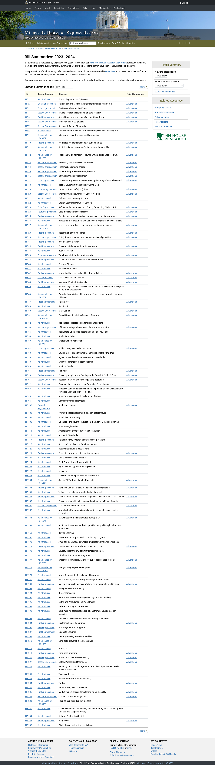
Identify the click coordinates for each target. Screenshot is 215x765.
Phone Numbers (117, 752)
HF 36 (28, 255)
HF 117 (28, 440)
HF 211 (28, 648)
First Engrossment (46, 117)
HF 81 (28, 371)
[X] (179, 43)
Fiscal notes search (163, 126)
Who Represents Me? (78, 745)
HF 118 (28, 444)
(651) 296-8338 (117, 748)
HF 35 (28, 251)
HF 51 (28, 315)
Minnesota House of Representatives (61, 32)
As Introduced (44, 130)
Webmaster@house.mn (148, 763)
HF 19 (28, 189)
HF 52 (28, 323)
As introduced (44, 99)
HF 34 (28, 246)
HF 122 (28, 457)
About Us (130, 43)
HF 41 (28, 268)
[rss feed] (182, 43)
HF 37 (28, 259)
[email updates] (186, 43)
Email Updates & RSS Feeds (163, 754)
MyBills (153, 751)
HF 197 (28, 606)
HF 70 (28, 357)
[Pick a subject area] (82, 43)
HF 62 (28, 348)
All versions (131, 104)
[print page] (189, 43)
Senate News (156, 748)
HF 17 (28, 180)
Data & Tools (118, 43)
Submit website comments (122, 755)
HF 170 (28, 542)
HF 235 (28, 687)
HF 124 (28, 462)
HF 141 (28, 492)
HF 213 (28, 653)
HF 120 (28, 449)
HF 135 (28, 488)
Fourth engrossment (47, 212)
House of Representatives (49, 48)
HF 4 (27, 113)
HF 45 (28, 286)
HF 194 (28, 593)
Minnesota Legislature (42, 2)
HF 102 (28, 413)
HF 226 (28, 657)
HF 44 (28, 282)
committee (110, 71)
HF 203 (28, 618)
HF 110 (28, 426)
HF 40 (28, 264)
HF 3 (27, 108)
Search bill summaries (165, 91)
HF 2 (27, 104)
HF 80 (28, 366)
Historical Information (38, 745)
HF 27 (28, 225)
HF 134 (28, 480)
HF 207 (28, 632)
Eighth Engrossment (47, 104)
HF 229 (28, 666)
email (129, 748)
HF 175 (28, 555)
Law (93, 8)
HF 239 (28, 701)
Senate (38, 8)
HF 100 (28, 405)
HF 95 (28, 396)
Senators (73, 751)
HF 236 (28, 692)
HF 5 (27, 117)
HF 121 (28, 453)
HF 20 (28, 194)
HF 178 (28, 567)
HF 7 (27, 126)
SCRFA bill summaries (165, 112)
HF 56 (28, 332)
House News (156, 745)
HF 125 (28, 466)
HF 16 (28, 176)
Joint (47, 8)
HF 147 (28, 501)
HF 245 (28, 720)
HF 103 (28, 417)
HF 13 (28, 162)
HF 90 (28, 375)
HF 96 (28, 401)
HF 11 (28, 147)
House (28, 8)
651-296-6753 (166, 763)
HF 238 (28, 696)
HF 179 (28, 575)
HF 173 (28, 551)
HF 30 (28, 237)
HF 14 (28, 167)
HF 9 (27, 135)
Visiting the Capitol (37, 751)
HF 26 (28, 221)
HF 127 (28, 471)
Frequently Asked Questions (41, 757)
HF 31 (28, 242)
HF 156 (28, 518)
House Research (71, 48)
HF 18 (28, 185)
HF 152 (28, 510)
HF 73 (28, 362)
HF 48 (28, 306)
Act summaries (162, 117)
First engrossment (46, 143)
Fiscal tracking (161, 122)
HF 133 (28, 475)
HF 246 (28, 725)
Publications (119, 8)
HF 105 (28, 422)
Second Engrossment (47, 113)
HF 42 (28, 273)
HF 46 (28, 294)
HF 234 (28, 683)
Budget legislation (163, 107)
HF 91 (28, 380)
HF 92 (28, 384)
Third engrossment (46, 108)
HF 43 (28, 277)
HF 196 (28, 602)
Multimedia (104, 8)
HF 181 (28, 584)
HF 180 (28, 579)
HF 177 (28, 560)
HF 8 (27, 130)
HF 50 (28, 311)
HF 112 (28, 435)
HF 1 (27, 99)
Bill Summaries (44, 43)
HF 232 (28, 678)
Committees (73, 8)
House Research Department (46, 37)
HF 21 (28, 198)
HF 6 (27, 122)
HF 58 (28, 336)
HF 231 (28, 674)
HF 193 (28, 588)
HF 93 (28, 389)
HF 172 (28, 546)
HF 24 (28, 212)
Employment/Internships (39, 748)
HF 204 (28, 623)
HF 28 (28, 233)
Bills (85, 8)
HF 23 (28, 207)
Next (142, 87)
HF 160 (28, 533)
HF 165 (28, 537)
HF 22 (28, 203)
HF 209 (28, 636)
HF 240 (28, 708)
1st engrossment (45, 277)
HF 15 (28, 171)
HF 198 (28, 611)
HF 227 (28, 662)
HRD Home (30, 43)
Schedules (59, 8)
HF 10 (28, 143)
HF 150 (28, 505)
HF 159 (28, 525)
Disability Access (36, 754)
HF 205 (28, 627)
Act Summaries (60, 43)
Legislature (30, 48)
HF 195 (28, 597)
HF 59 (28, 341)
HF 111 (28, 431)
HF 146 (28, 496)
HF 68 (28, 353)
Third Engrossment (46, 180)
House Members (76, 748)
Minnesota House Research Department (108, 63)
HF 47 (28, 302)
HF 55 (28, 327)
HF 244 (28, 716)
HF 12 (28, 155)
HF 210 (28, 641)
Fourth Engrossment (47, 189)
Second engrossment (47, 162)
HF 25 (28, 216)
